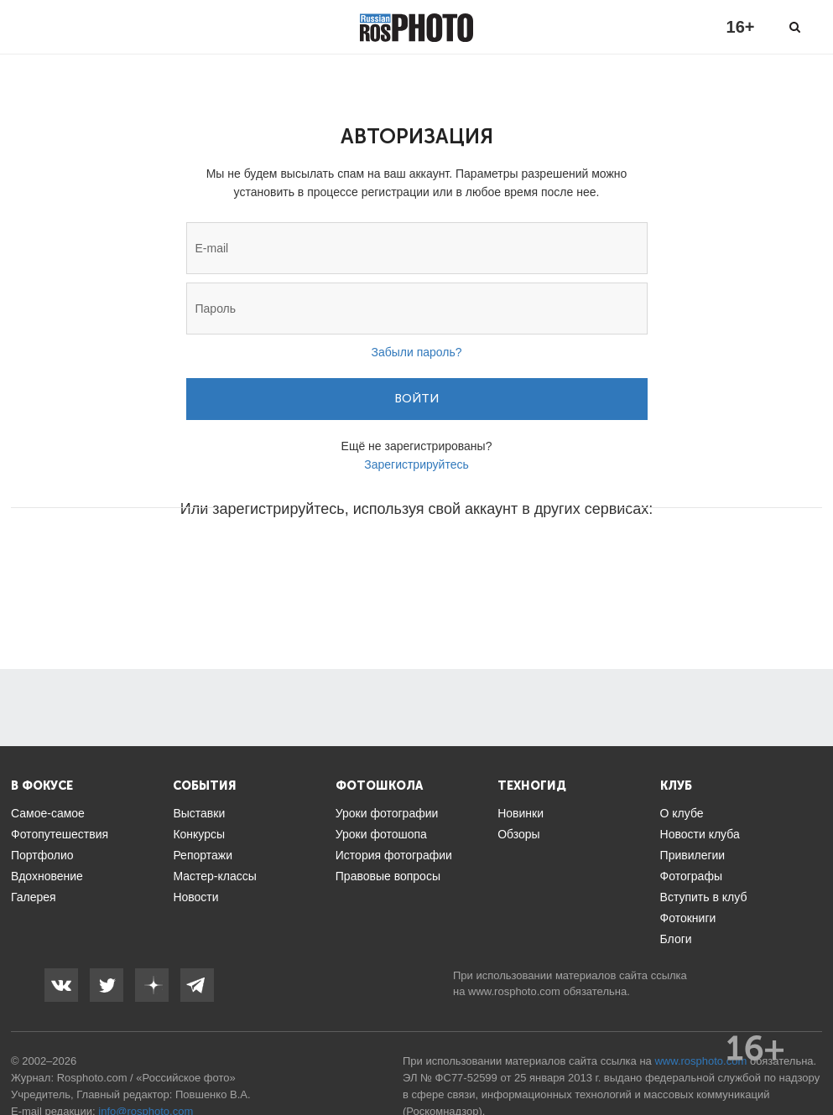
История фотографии (394, 855)
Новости (195, 897)
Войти (416, 398)
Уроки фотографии (387, 813)
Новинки (520, 813)
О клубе (682, 813)
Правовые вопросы (388, 876)
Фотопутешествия (59, 834)
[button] (289, 559)
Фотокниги (688, 918)
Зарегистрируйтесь (416, 464)
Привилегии (693, 855)
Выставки (199, 813)
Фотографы (691, 876)
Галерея (33, 897)
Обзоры (518, 834)
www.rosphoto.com (514, 991)
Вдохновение (47, 876)
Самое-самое (48, 813)
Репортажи (202, 855)
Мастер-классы (214, 876)
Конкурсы (199, 834)
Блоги (676, 939)
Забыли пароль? (416, 352)
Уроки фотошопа (381, 834)
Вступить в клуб (703, 897)
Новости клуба (700, 834)
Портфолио (42, 855)
